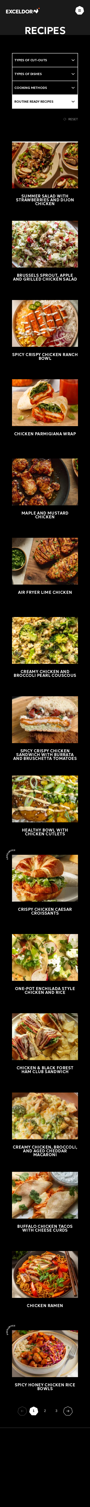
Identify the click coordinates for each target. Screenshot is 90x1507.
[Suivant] (67, 1411)
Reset (70, 119)
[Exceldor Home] (23, 10)
